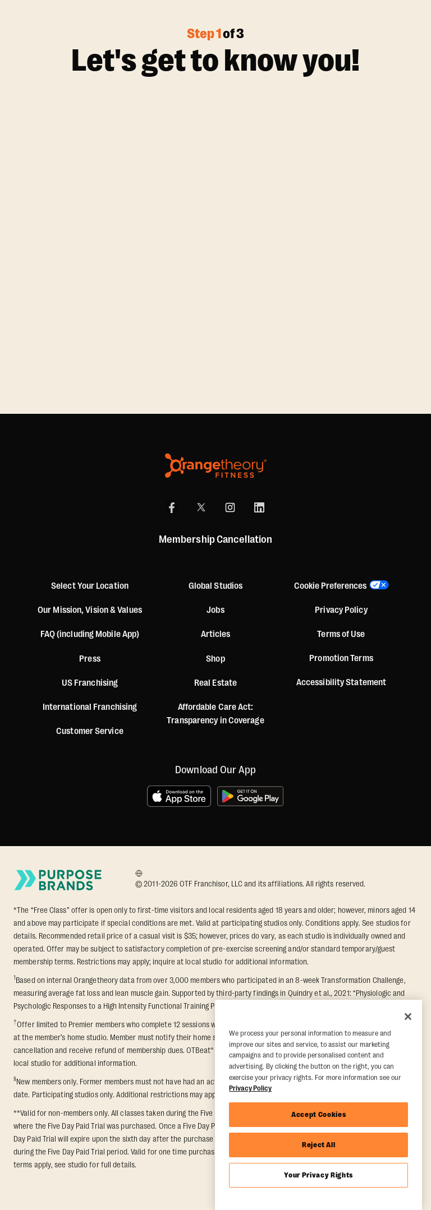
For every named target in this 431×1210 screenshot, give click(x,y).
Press (89, 659)
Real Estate (215, 683)
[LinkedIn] (259, 507)
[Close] (408, 1016)
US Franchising (90, 683)
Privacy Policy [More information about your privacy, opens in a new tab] (250, 1088)
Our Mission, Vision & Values (90, 610)
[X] (201, 507)
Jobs (215, 610)
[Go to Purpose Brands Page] (58, 880)
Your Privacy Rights (318, 1175)
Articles (216, 634)
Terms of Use (341, 634)
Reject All (319, 1144)
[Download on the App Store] (179, 796)
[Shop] (215, 659)
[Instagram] (230, 507)
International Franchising (90, 707)
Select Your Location (90, 586)
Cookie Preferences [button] (330, 586)
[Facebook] (171, 507)
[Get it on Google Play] (251, 796)
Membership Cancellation (215, 539)
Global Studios (215, 586)
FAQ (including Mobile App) (90, 634)
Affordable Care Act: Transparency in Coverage (215, 714)
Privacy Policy (341, 610)
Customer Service (89, 731)
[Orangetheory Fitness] (216, 465)
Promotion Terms (341, 658)
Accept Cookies (318, 1114)
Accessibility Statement (341, 682)
